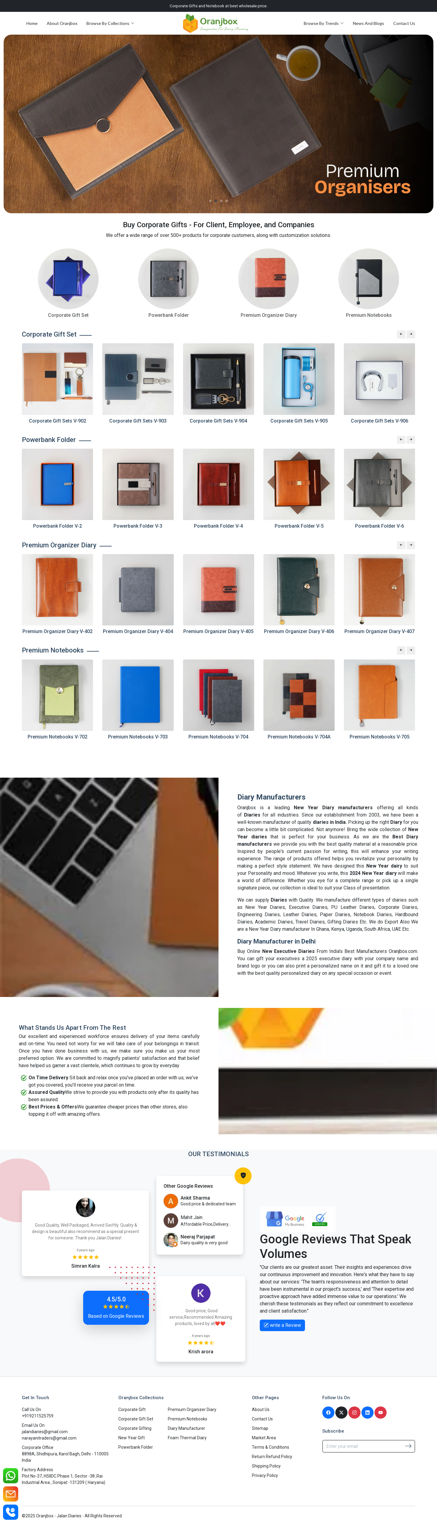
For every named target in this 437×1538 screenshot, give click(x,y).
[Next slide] (411, 334)
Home (32, 23)
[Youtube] (380, 1412)
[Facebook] (328, 1412)
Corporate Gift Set (135, 1418)
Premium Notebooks (187, 1418)
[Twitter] (341, 1412)
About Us (260, 1409)
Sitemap (260, 1428)
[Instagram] (354, 1412)
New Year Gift (131, 1437)
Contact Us (404, 23)
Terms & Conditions (270, 1447)
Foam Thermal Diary (187, 1437)
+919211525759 (37, 1415)
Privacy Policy (265, 1475)
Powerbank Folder (135, 1447)
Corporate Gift (132, 1409)
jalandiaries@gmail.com (45, 1431)
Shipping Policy (266, 1466)
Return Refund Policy (272, 1456)
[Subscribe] (408, 1446)
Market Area (264, 1437)
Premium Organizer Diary (192, 1409)
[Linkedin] (367, 1412)
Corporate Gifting (134, 1428)
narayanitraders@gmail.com (49, 1438)
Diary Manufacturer (186, 1428)
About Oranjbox (62, 23)
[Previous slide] (401, 334)
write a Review (282, 1325)
